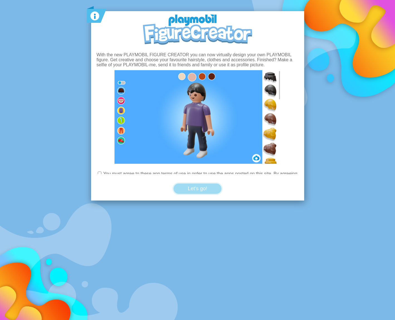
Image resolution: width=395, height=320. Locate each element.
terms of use (173, 173)
